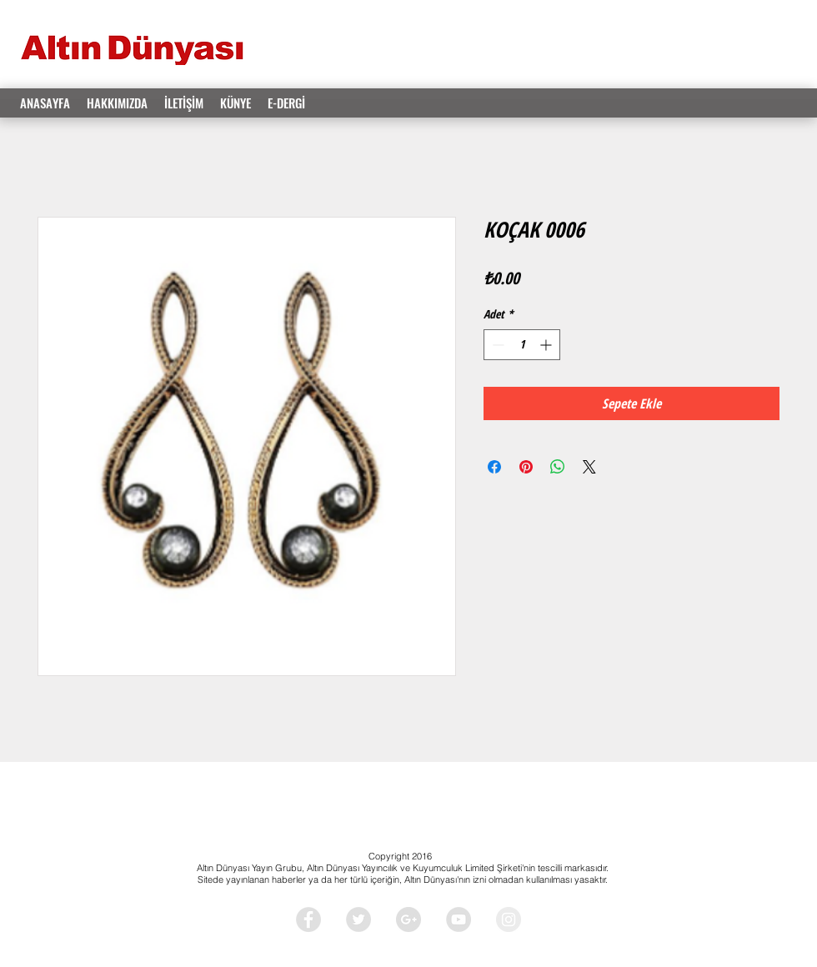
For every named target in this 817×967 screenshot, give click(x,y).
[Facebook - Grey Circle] (308, 919)
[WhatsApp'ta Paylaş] (558, 467)
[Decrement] (496, 344)
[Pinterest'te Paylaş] (526, 467)
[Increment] (547, 344)
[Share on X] (589, 467)
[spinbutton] (522, 344)
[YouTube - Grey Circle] (458, 919)
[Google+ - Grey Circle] (408, 919)
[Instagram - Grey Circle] (508, 919)
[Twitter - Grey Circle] (358, 919)
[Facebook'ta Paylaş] (494, 467)
